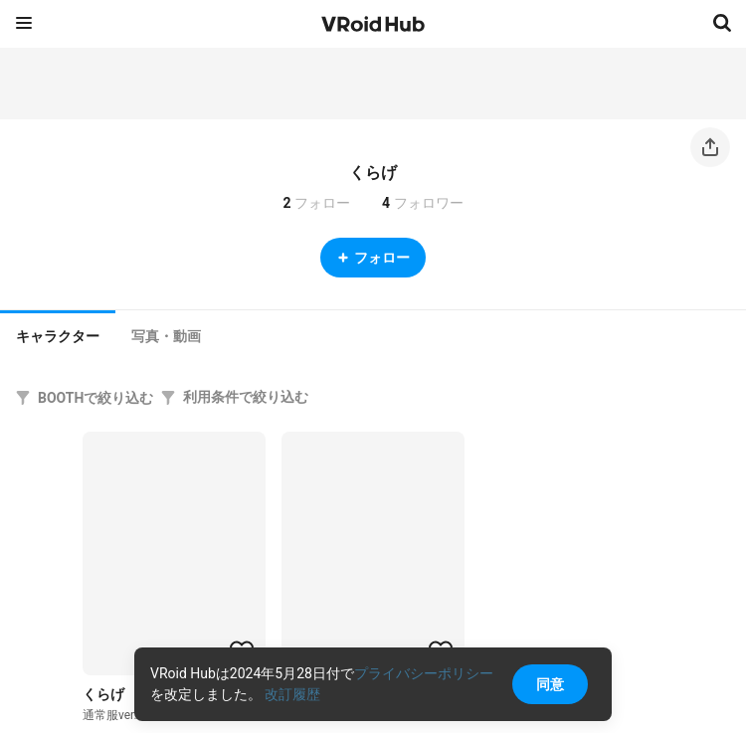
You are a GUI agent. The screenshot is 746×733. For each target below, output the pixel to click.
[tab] (57, 334)
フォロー (373, 258)
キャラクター (57, 336)
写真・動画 (166, 336)
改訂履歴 (292, 694)
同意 (550, 684)
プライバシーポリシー (423, 673)
